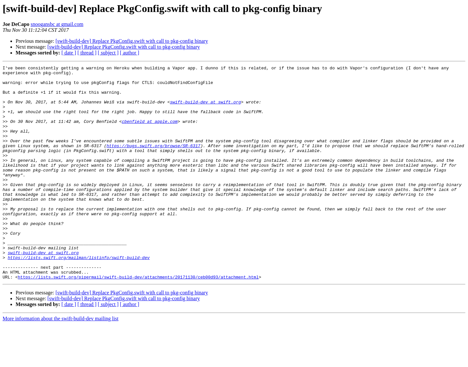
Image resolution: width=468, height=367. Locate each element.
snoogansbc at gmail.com (57, 24)
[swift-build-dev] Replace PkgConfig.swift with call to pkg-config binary (132, 41)
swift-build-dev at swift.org (205, 109)
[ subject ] (108, 52)
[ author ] (129, 52)
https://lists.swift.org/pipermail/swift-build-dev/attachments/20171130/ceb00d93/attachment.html (138, 320)
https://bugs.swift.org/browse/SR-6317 (154, 162)
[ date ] (68, 52)
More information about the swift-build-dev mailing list (60, 361)
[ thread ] (87, 52)
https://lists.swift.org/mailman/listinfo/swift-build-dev (79, 296)
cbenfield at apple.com (150, 133)
